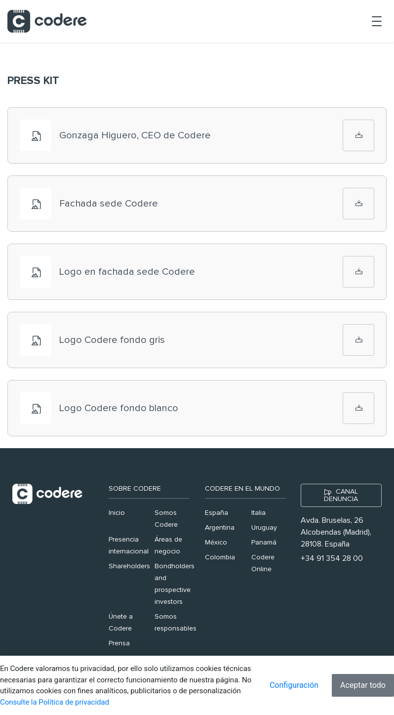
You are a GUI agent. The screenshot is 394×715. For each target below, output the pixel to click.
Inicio (117, 512)
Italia (258, 512)
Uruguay (264, 527)
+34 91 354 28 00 (332, 558)
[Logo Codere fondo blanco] (358, 408)
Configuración (294, 685)
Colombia (220, 557)
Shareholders (129, 566)
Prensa (119, 643)
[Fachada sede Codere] (358, 203)
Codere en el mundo (242, 488)
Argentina (220, 527)
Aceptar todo (363, 685)
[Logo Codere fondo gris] (358, 340)
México (216, 542)
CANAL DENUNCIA (341, 495)
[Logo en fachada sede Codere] (358, 272)
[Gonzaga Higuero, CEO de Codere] (358, 135)
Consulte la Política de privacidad (54, 702)
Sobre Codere (135, 488)
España (216, 512)
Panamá (263, 542)
